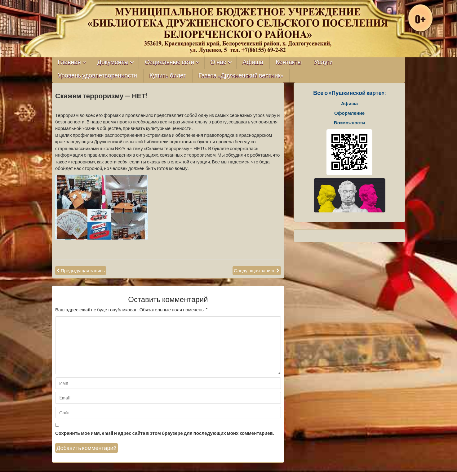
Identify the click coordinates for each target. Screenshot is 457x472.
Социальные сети (169, 62)
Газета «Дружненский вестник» (240, 75)
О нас (218, 62)
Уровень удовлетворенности (97, 75)
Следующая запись (254, 270)
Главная (69, 62)
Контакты (289, 62)
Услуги (323, 62)
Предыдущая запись (83, 270)
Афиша (253, 62)
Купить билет (167, 75)
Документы (113, 62)
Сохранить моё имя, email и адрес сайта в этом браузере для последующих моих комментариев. (164, 433)
